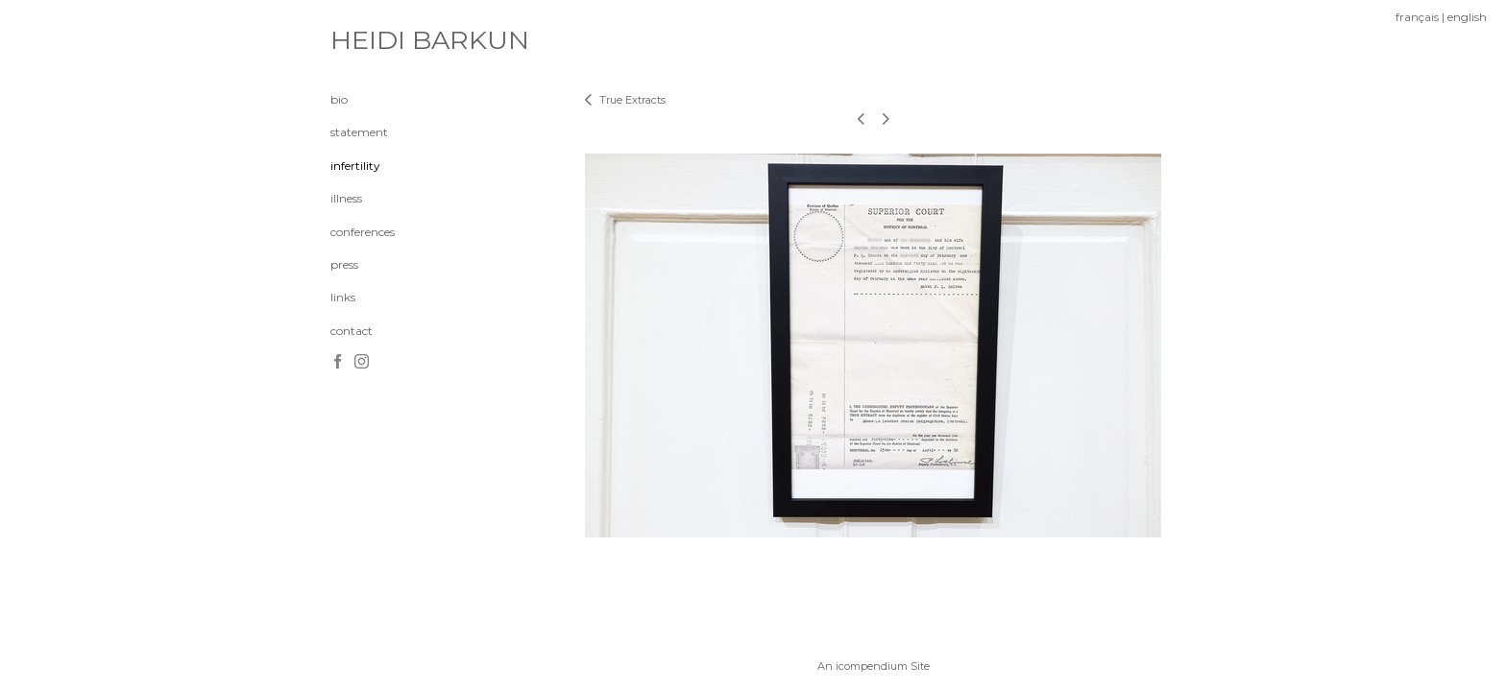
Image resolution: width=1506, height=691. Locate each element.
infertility (355, 165)
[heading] (378, 40)
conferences (362, 232)
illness (346, 198)
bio (339, 99)
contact (351, 330)
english (1467, 17)
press (344, 264)
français (1417, 17)
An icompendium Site (873, 666)
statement (359, 132)
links (342, 297)
